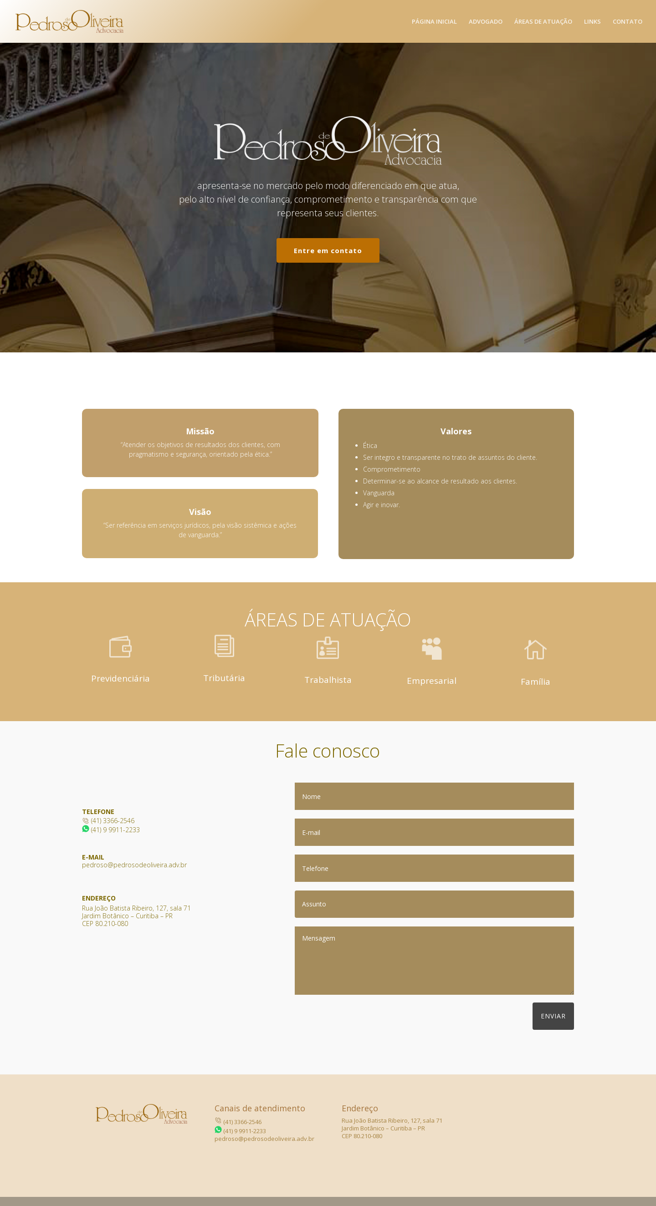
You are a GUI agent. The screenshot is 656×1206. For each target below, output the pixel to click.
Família (535, 681)
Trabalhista (328, 680)
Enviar (553, 1016)
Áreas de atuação (543, 21)
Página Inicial (434, 21)
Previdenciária (120, 678)
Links (592, 21)
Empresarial (431, 681)
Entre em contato (328, 250)
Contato (627, 21)
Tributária (224, 678)
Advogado (485, 21)
